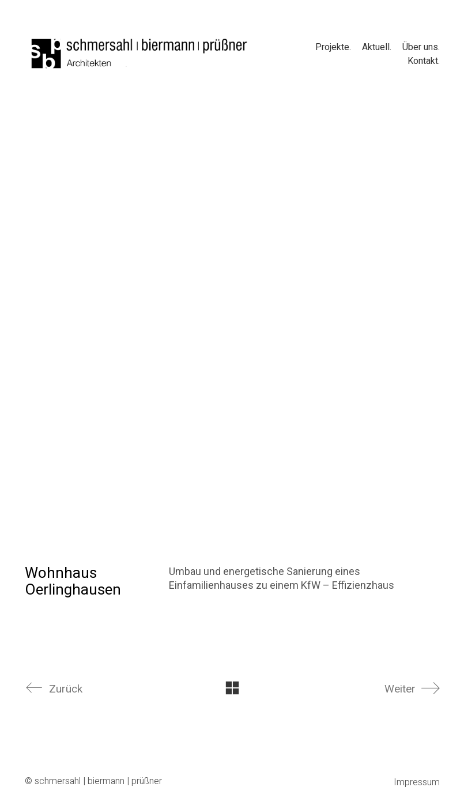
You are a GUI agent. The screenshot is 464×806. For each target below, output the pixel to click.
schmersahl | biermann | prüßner (98, 781)
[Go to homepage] (140, 53)
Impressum (417, 783)
